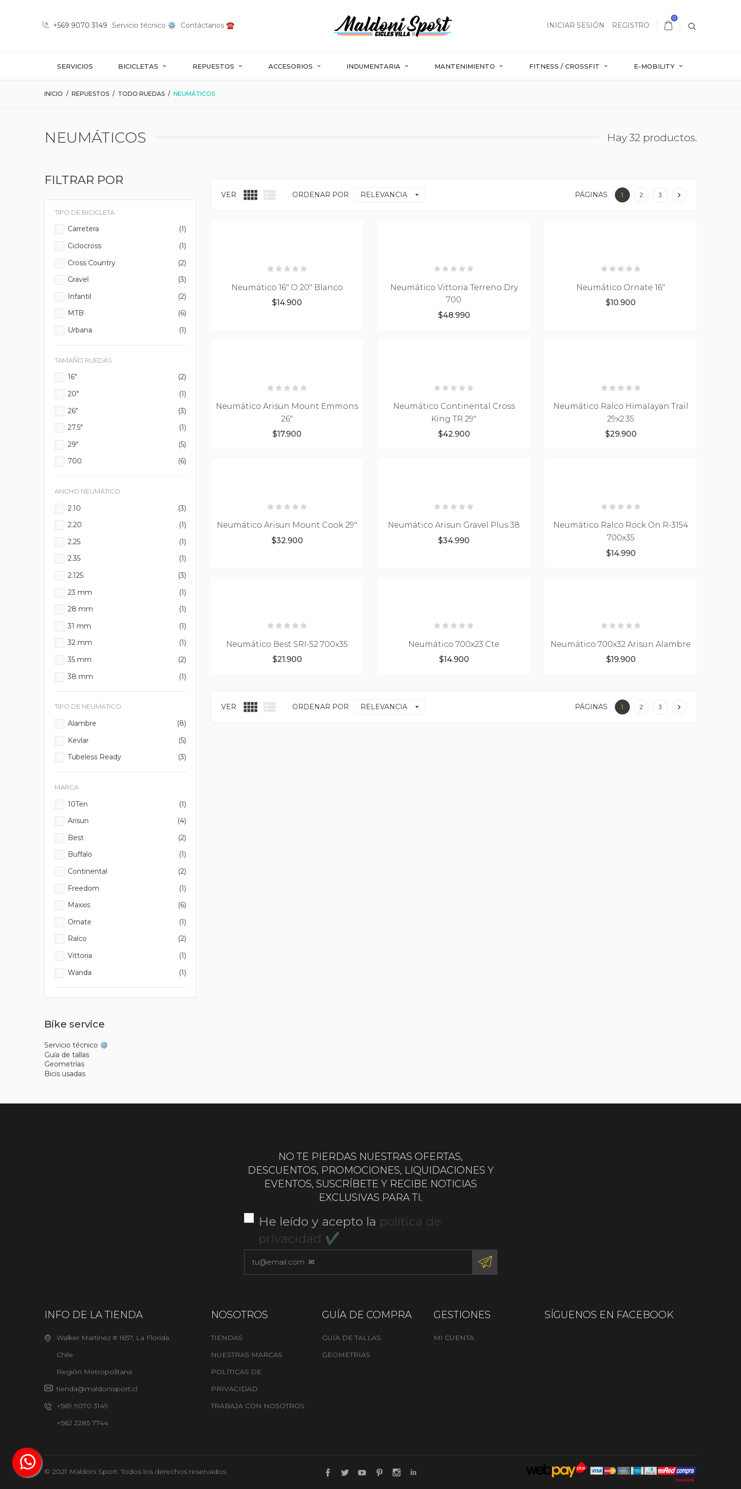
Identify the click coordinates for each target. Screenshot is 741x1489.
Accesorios (291, 66)
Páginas (591, 194)
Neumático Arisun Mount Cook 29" (287, 525)
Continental (127, 872)
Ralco (127, 939)
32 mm (127, 643)
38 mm (127, 677)
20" (127, 394)
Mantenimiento (466, 66)
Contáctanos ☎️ (207, 25)
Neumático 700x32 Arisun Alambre (621, 644)
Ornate (127, 922)
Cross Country (127, 263)
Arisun (127, 821)
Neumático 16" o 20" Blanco (287, 287)
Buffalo (127, 855)
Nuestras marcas (247, 1354)
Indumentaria (374, 66)
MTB (127, 313)
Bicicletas (139, 66)
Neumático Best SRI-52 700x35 (287, 644)
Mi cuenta (454, 1337)
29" (127, 445)
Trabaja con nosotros (257, 1405)
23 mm (127, 593)
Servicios (75, 66)
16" (127, 377)
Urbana (127, 330)
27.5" (127, 428)
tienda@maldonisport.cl (97, 1388)
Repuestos (214, 66)
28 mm (127, 609)
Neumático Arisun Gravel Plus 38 (454, 525)
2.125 (127, 576)
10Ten (127, 804)
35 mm (127, 660)
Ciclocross (127, 246)
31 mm (127, 626)
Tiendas (227, 1337)
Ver (228, 194)
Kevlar (127, 741)
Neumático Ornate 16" (620, 287)
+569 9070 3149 (74, 25)
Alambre (127, 724)
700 (127, 461)
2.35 (127, 559)
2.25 (127, 542)
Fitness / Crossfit (565, 66)
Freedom (127, 889)
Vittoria (127, 956)
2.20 (127, 525)
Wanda (127, 973)
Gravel (127, 280)
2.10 (127, 509)
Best (127, 838)
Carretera (127, 229)
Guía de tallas (66, 1054)
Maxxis (127, 905)
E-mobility (655, 66)
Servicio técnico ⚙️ (144, 25)
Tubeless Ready (127, 757)
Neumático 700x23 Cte (453, 644)
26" (127, 411)
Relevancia (392, 195)
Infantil (127, 297)
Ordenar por (320, 194)
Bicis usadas (64, 1073)
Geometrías (64, 1064)
